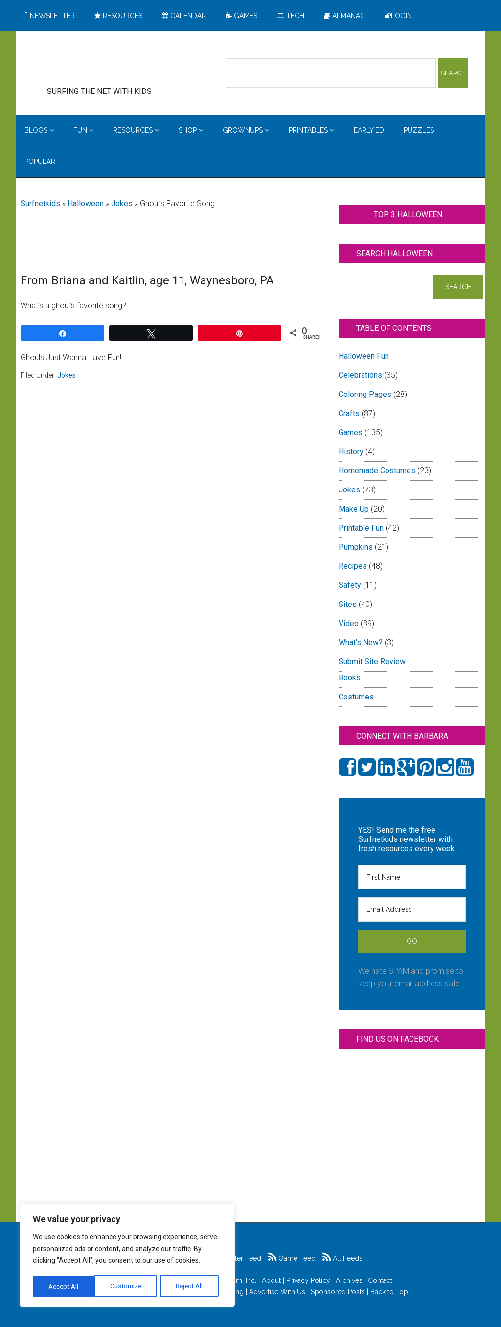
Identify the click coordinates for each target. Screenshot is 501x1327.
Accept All (191, 1286)
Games (351, 432)
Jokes (122, 203)
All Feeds (342, 1258)
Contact (380, 1280)
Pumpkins (356, 547)
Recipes (353, 566)
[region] (127, 1256)
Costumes (356, 696)
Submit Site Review (372, 661)
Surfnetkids (40, 203)
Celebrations (360, 375)
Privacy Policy (308, 1280)
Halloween (86, 203)
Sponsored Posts (338, 1292)
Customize (64, 1286)
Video (349, 623)
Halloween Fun (364, 356)
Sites (348, 604)
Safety (350, 585)
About (271, 1280)
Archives (349, 1280)
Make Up (354, 508)
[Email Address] (412, 909)
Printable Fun (361, 528)
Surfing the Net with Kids (114, 63)
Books (350, 677)
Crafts (349, 413)
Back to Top (389, 1292)
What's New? (361, 642)
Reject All (128, 1286)
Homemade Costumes (377, 470)
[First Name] (412, 877)
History (351, 451)
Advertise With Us (277, 1292)
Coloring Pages (365, 394)
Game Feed (292, 1258)
